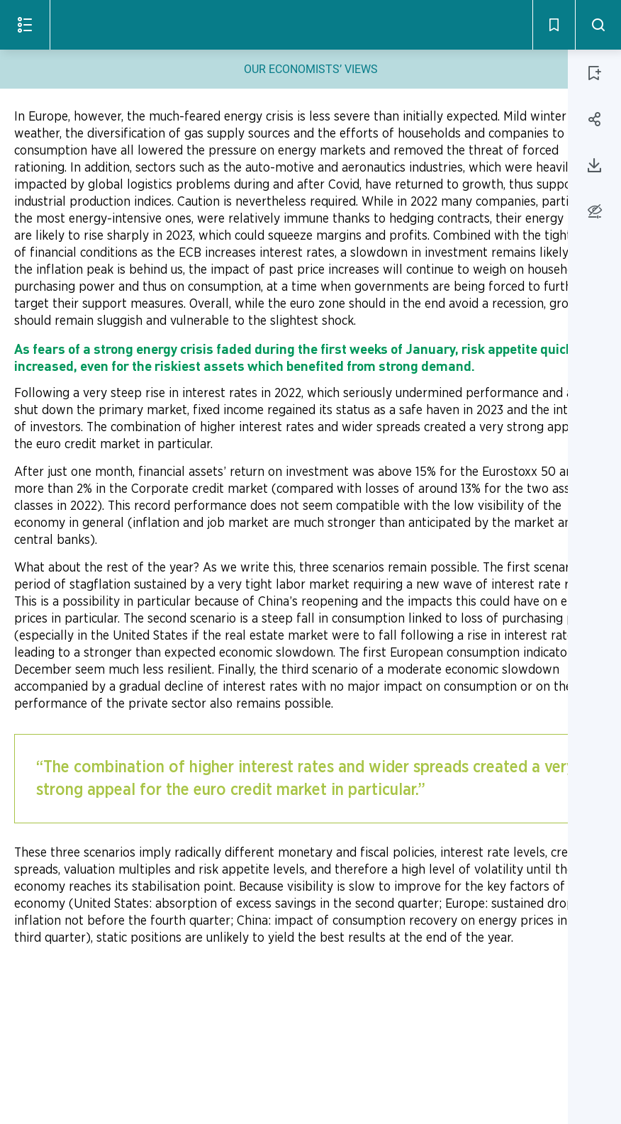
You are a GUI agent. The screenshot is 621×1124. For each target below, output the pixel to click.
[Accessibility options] (594, 211)
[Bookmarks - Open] (553, 25)
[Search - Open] (598, 25)
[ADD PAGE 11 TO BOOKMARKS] (594, 73)
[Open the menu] (25, 25)
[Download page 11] (594, 165)
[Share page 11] (594, 119)
